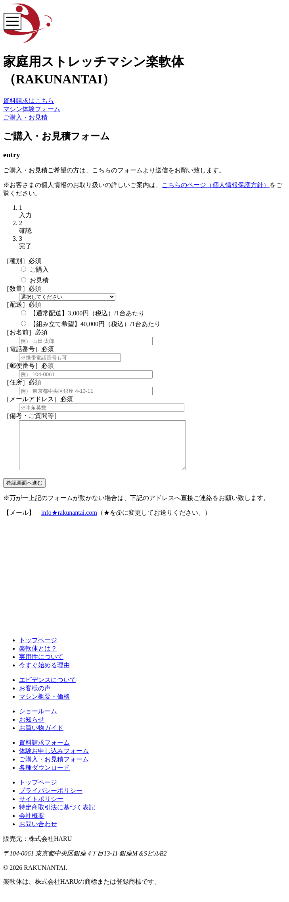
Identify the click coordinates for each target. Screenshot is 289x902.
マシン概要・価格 (44, 706)
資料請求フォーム (44, 752)
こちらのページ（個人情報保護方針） (216, 185)
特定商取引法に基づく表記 (57, 816)
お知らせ (31, 729)
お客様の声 (35, 697)
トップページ (38, 649)
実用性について (41, 666)
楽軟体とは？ (38, 658)
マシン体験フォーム (31, 109)
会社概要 (31, 825)
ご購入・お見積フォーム (54, 768)
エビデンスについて (47, 689)
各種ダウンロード (44, 777)
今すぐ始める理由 (44, 674)
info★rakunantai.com (69, 522)
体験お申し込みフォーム (54, 760)
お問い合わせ (38, 833)
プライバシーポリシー (50, 800)
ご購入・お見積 (25, 117)
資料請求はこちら (28, 100)
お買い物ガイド (41, 737)
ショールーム (38, 720)
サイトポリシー (41, 808)
